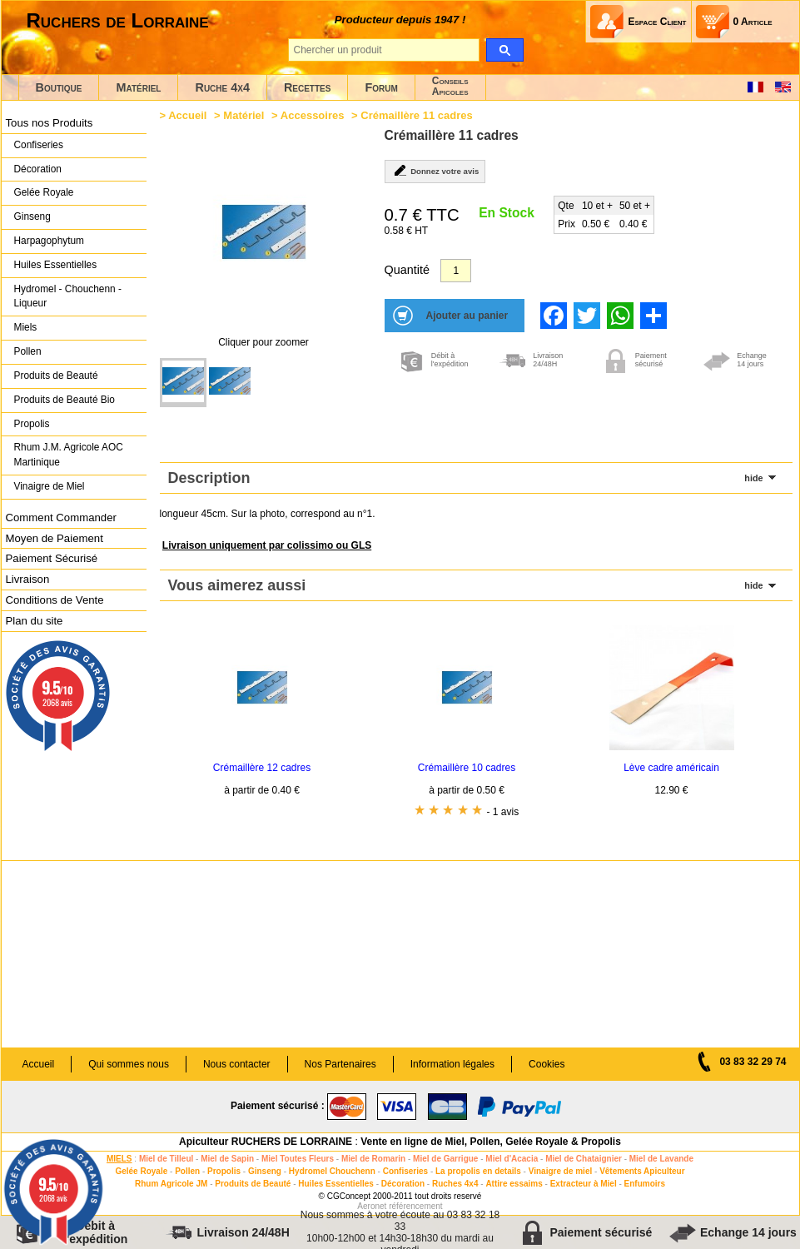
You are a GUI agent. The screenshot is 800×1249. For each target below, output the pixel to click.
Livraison (28, 579)
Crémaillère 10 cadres (466, 768)
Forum (381, 87)
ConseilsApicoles (450, 86)
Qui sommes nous (128, 1064)
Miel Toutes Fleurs (297, 1158)
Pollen (28, 351)
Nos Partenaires (340, 1064)
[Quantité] (455, 270)
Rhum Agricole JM (171, 1183)
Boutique (59, 87)
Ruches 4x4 (455, 1183)
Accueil (187, 115)
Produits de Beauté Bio (64, 400)
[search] (505, 50)
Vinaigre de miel (561, 1171)
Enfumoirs (644, 1183)
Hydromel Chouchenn (332, 1171)
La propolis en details (478, 1171)
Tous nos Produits (49, 123)
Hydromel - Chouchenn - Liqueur (68, 296)
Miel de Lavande (661, 1158)
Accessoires (313, 115)
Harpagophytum (49, 240)
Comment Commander (61, 517)
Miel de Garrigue (445, 1158)
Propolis (32, 424)
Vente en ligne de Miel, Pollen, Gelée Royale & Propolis (490, 1141)
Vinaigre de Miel (49, 486)
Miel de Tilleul (166, 1158)
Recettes (307, 87)
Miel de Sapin (227, 1158)
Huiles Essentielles (55, 265)
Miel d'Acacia (511, 1158)
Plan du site (34, 621)
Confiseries (38, 145)
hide (753, 478)
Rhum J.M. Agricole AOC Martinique (68, 454)
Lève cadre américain (671, 768)
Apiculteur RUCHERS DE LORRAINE (265, 1141)
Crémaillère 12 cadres (262, 768)
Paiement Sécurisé (52, 558)
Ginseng (32, 216)
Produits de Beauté (56, 375)
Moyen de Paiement (54, 538)
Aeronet (371, 1206)
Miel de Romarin (373, 1158)
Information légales (452, 1064)
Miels (25, 327)
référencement (415, 1206)
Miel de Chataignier (583, 1158)
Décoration (38, 169)
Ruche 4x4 (222, 87)
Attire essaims (513, 1183)
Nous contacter (237, 1064)
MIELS (119, 1158)
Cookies (546, 1064)
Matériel (138, 87)
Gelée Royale (44, 192)
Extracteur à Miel (583, 1183)
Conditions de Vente (55, 600)
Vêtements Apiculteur (641, 1171)
